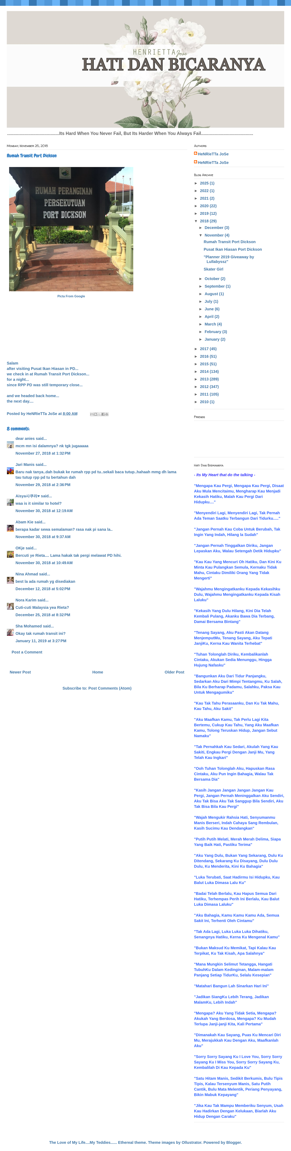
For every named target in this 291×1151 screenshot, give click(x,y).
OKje (20, 548)
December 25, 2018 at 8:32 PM (43, 615)
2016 (205, 356)
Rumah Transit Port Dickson (230, 242)
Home (97, 672)
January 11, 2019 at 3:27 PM (41, 641)
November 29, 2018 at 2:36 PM (43, 485)
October (213, 279)
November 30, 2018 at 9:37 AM (43, 537)
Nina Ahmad (27, 574)
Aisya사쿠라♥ (28, 496)
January (213, 339)
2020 (205, 206)
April (210, 316)
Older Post (174, 672)
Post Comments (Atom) (110, 688)
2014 (205, 371)
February (213, 332)
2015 (205, 364)
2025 (205, 183)
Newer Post (20, 672)
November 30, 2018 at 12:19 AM (44, 511)
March (211, 324)
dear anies (25, 438)
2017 (205, 349)
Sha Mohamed (29, 626)
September (215, 286)
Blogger (233, 1142)
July (209, 301)
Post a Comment (27, 652)
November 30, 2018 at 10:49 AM (44, 563)
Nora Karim (26, 600)
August (212, 294)
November (215, 235)
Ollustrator (191, 1142)
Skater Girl (213, 269)
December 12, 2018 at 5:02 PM (43, 589)
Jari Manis (25, 464)
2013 (205, 379)
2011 (205, 394)
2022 (205, 191)
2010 (205, 402)
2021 (205, 198)
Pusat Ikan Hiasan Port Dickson (233, 249)
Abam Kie (24, 522)
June (210, 309)
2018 (205, 221)
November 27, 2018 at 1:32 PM (43, 453)
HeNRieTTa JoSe (213, 154)
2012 (205, 387)
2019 (205, 213)
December (214, 227)
